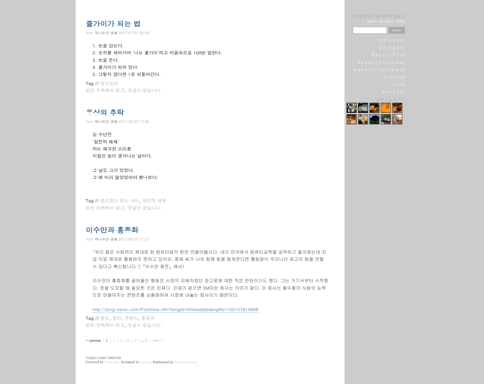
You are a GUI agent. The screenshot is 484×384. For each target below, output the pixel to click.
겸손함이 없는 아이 (119, 200)
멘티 (117, 318)
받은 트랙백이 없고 (105, 90)
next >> (158, 340)
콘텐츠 (131, 318)
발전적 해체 (154, 200)
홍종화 (148, 318)
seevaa (145, 361)
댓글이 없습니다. (145, 90)
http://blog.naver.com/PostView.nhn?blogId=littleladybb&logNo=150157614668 (175, 309)
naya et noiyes (185, 361)
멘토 (105, 318)
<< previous (94, 340)
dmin (401, 21)
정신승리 (109, 83)
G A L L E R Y (390, 99)
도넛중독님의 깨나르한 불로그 (378, 16)
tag (380, 21)
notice (371, 21)
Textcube (112, 361)
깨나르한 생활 (106, 32)
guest (390, 21)
